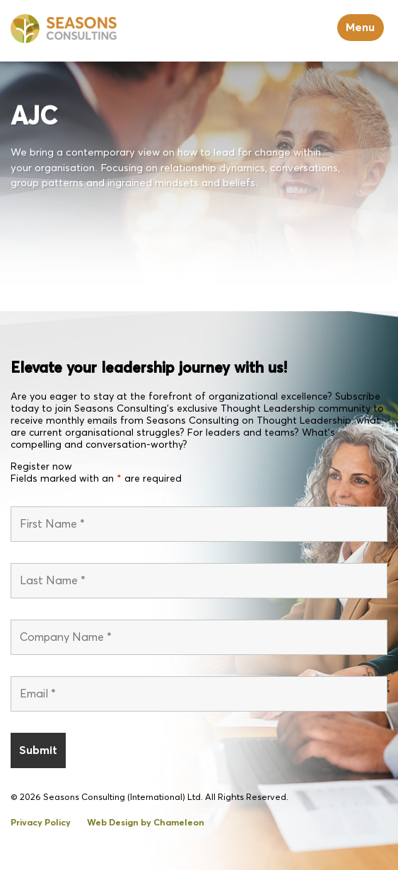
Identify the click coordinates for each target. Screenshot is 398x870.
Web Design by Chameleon (145, 823)
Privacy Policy (41, 823)
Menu (360, 27)
